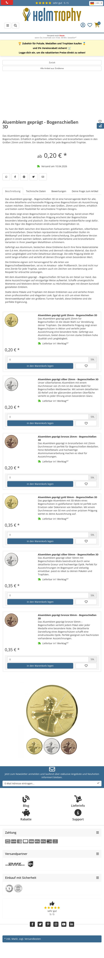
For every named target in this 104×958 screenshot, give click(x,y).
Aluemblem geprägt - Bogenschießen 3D (40, 124)
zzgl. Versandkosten (30, 938)
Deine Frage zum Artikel (85, 191)
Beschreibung (12, 191)
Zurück (52, 62)
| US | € (96, 3)
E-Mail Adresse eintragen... (52, 783)
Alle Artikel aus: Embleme (52, 68)
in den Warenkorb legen (40, 365)
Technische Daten (36, 191)
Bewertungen (58, 191)
